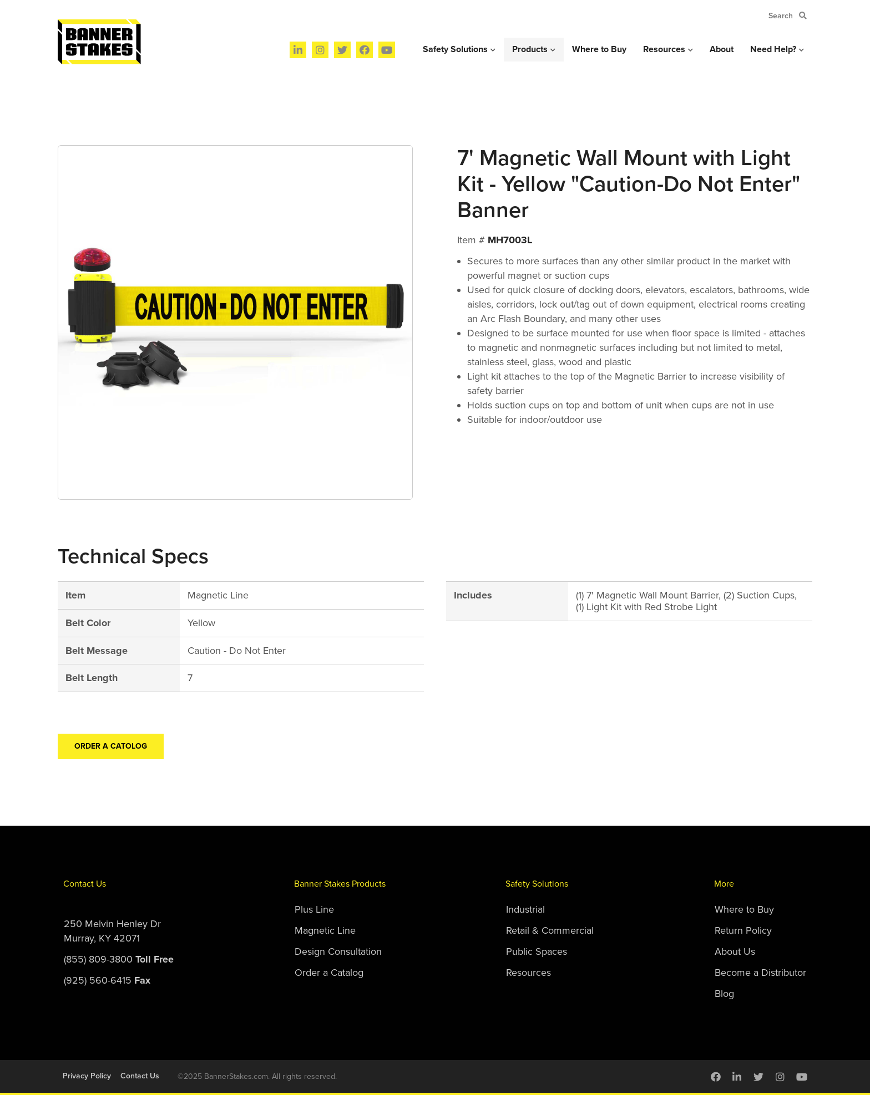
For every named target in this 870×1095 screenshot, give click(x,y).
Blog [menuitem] (724, 993)
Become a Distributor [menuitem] (760, 972)
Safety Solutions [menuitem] (455, 49)
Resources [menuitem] (664, 49)
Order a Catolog (110, 746)
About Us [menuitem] (735, 951)
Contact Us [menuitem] (84, 883)
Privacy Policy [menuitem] (87, 1076)
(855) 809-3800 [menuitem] (119, 959)
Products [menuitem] (530, 49)
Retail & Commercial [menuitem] (550, 930)
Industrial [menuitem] (525, 909)
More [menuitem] (724, 883)
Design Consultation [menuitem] (338, 951)
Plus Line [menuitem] (314, 909)
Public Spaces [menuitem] (536, 951)
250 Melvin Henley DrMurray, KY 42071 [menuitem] (112, 931)
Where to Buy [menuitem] (599, 49)
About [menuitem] (722, 49)
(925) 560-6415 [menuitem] (107, 980)
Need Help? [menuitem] (773, 49)
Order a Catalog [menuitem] (329, 972)
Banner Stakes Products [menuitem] (340, 883)
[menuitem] (298, 50)
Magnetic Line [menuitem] (325, 930)
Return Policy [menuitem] (743, 930)
